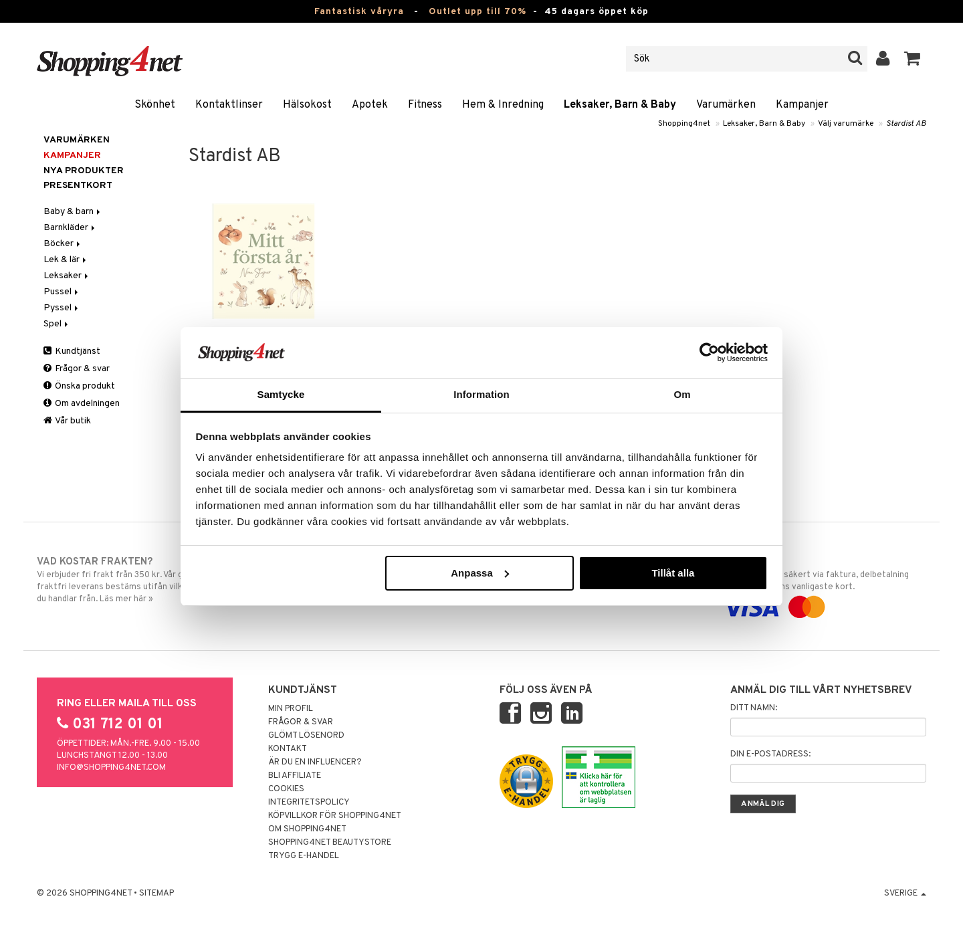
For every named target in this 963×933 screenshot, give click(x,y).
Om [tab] (681, 394)
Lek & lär (65, 260)
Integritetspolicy (309, 802)
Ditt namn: (753, 708)
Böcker (62, 243)
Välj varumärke (845, 123)
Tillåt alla (672, 573)
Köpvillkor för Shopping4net (334, 816)
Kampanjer (802, 105)
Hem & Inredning (503, 105)
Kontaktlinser (229, 105)
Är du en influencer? (315, 762)
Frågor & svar (76, 369)
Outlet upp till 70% (477, 11)
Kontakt (287, 749)
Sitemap (156, 893)
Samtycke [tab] (281, 394)
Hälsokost (307, 105)
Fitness (425, 105)
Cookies (286, 789)
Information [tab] (481, 394)
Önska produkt (79, 386)
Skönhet (154, 105)
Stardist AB (906, 123)
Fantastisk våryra (359, 11)
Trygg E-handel (303, 856)
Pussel (61, 292)
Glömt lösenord (306, 735)
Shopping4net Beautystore (329, 842)
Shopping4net (684, 123)
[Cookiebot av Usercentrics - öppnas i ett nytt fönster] (709, 352)
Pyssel (61, 308)
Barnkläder (70, 227)
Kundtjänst (71, 351)
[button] (912, 59)
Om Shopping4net (307, 829)
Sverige (905, 893)
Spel (56, 324)
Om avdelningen (81, 403)
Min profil (290, 709)
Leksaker (66, 276)
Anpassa (480, 573)
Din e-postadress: (770, 754)
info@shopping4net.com (111, 767)
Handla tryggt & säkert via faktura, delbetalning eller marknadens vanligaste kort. (823, 584)
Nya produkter (83, 171)
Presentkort (77, 185)
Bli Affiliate (294, 775)
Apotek (370, 105)
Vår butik (67, 421)
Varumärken (726, 105)
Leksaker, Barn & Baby (620, 105)
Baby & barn (72, 211)
